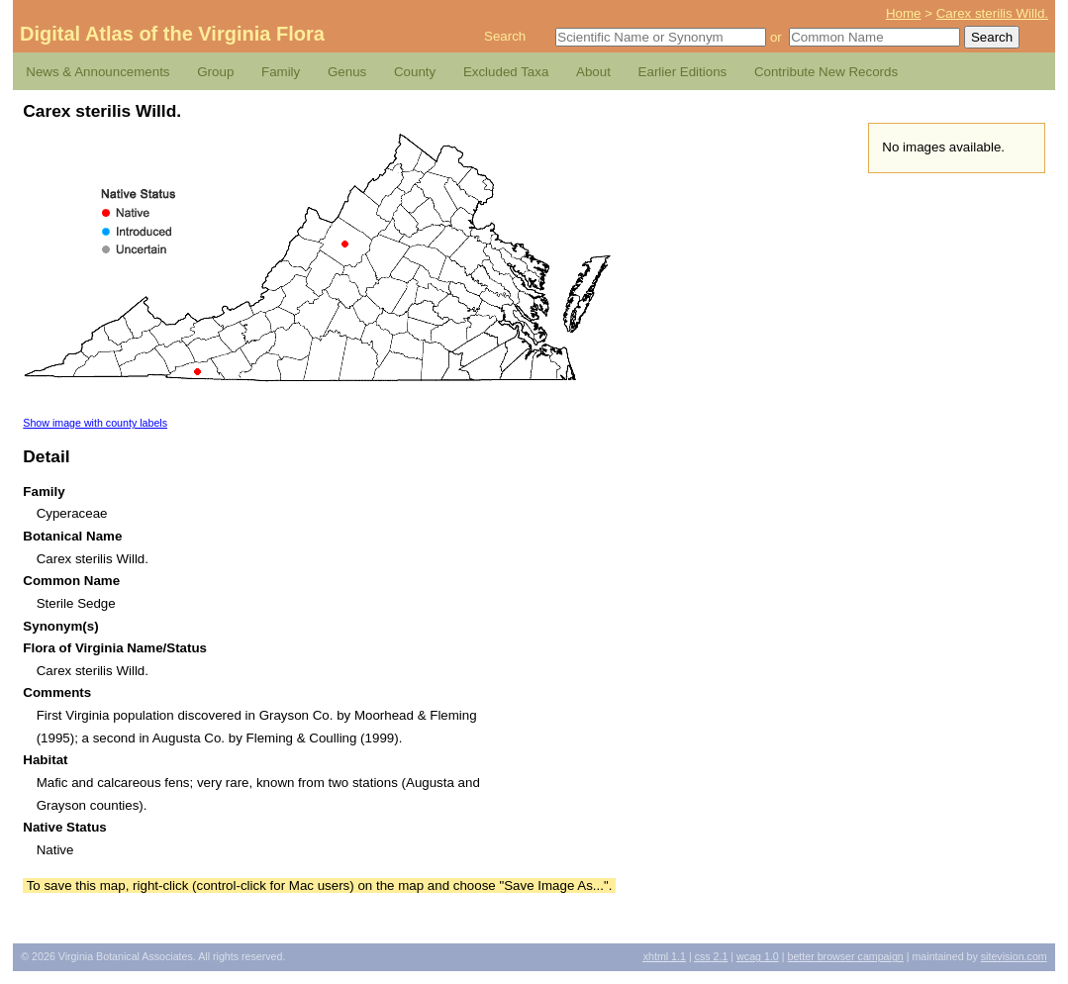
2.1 (711, 956)
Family (280, 71)
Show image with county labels (95, 423)
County (415, 71)
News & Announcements (97, 71)
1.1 (664, 956)
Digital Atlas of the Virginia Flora (172, 34)
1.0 (757, 956)
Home (904, 13)
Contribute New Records (826, 71)
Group (215, 71)
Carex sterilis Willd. (992, 13)
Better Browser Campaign (845, 956)
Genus (347, 71)
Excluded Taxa (505, 71)
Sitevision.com (1014, 956)
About (593, 71)
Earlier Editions (683, 71)
